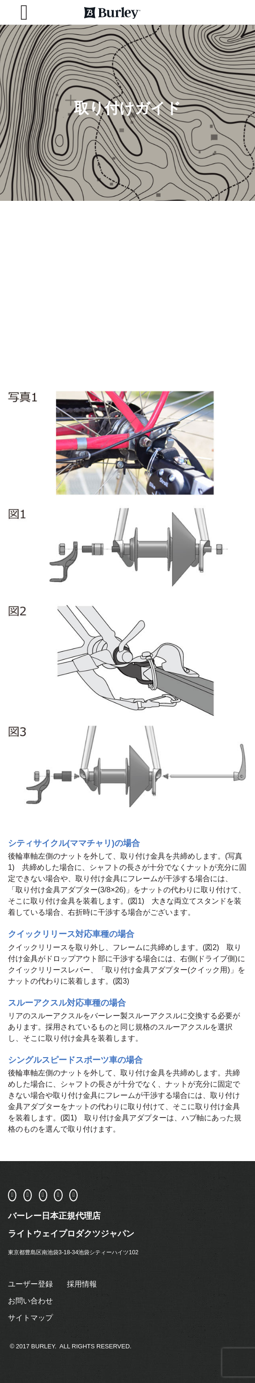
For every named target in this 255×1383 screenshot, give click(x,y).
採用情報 (82, 1284)
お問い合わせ (30, 1301)
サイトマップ (30, 1318)
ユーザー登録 (30, 1284)
